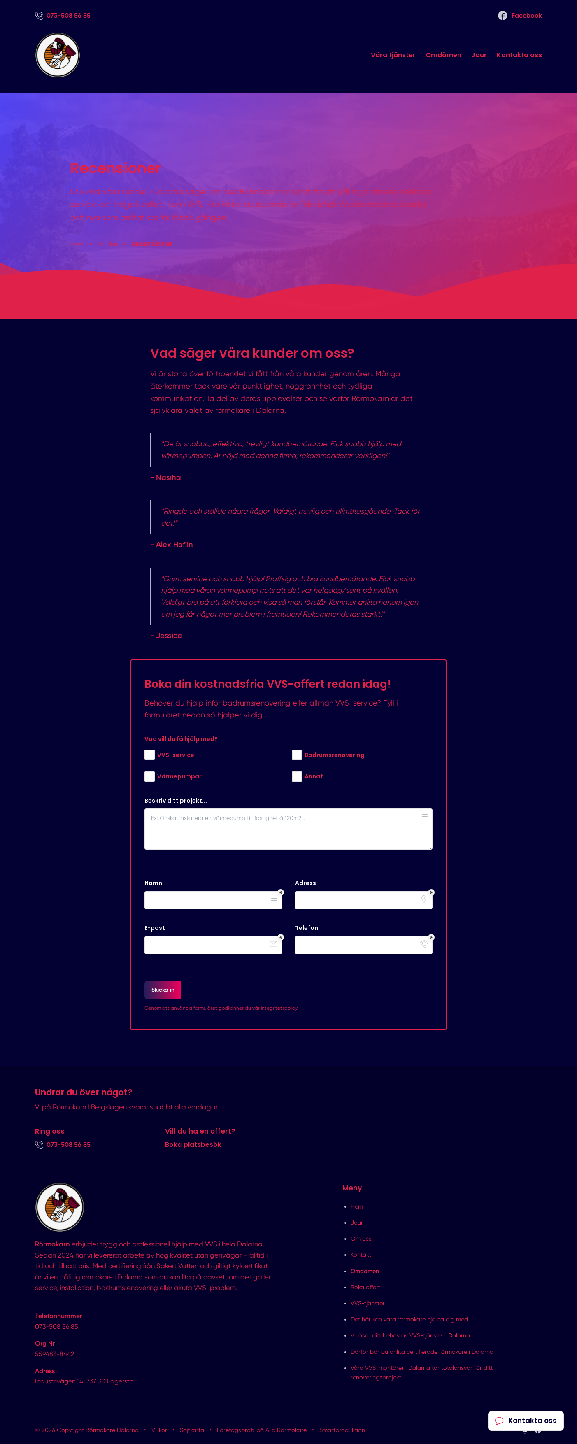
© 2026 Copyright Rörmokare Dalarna (87, 1430)
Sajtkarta (192, 1430)
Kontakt (361, 1254)
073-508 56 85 (56, 1326)
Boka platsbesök (193, 1144)
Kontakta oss (519, 55)
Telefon (306, 928)
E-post (154, 928)
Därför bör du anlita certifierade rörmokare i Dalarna (422, 1352)
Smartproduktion (342, 1430)
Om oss (361, 1238)
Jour (479, 55)
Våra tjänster (393, 55)
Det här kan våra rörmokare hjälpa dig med (409, 1319)
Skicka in (162, 989)
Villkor (159, 1430)
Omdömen (443, 55)
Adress (305, 883)
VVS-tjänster (368, 1303)
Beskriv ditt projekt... (175, 801)
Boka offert (365, 1287)
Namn (153, 883)
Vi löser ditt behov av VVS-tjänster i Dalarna (410, 1335)
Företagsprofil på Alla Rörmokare (262, 1430)
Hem (357, 1206)
